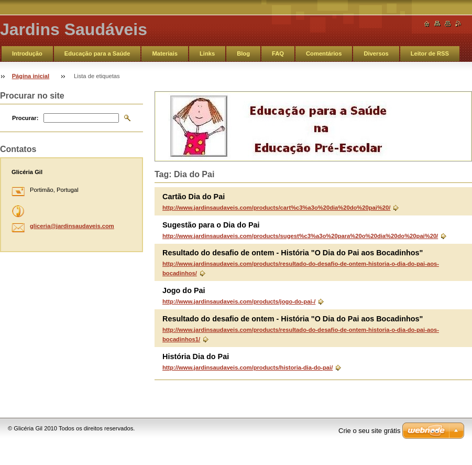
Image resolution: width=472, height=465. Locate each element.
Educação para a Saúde (97, 53)
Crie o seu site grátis (369, 431)
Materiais (165, 53)
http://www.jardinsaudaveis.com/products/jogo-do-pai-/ (238, 301)
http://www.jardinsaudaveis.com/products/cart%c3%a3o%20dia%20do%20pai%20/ (276, 207)
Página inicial (31, 76)
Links (207, 53)
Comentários (324, 53)
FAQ (278, 53)
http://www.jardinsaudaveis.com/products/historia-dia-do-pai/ (247, 367)
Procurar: (25, 118)
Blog (243, 53)
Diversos (376, 53)
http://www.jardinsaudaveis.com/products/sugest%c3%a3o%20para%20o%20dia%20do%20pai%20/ (300, 236)
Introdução (27, 53)
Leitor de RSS (430, 53)
